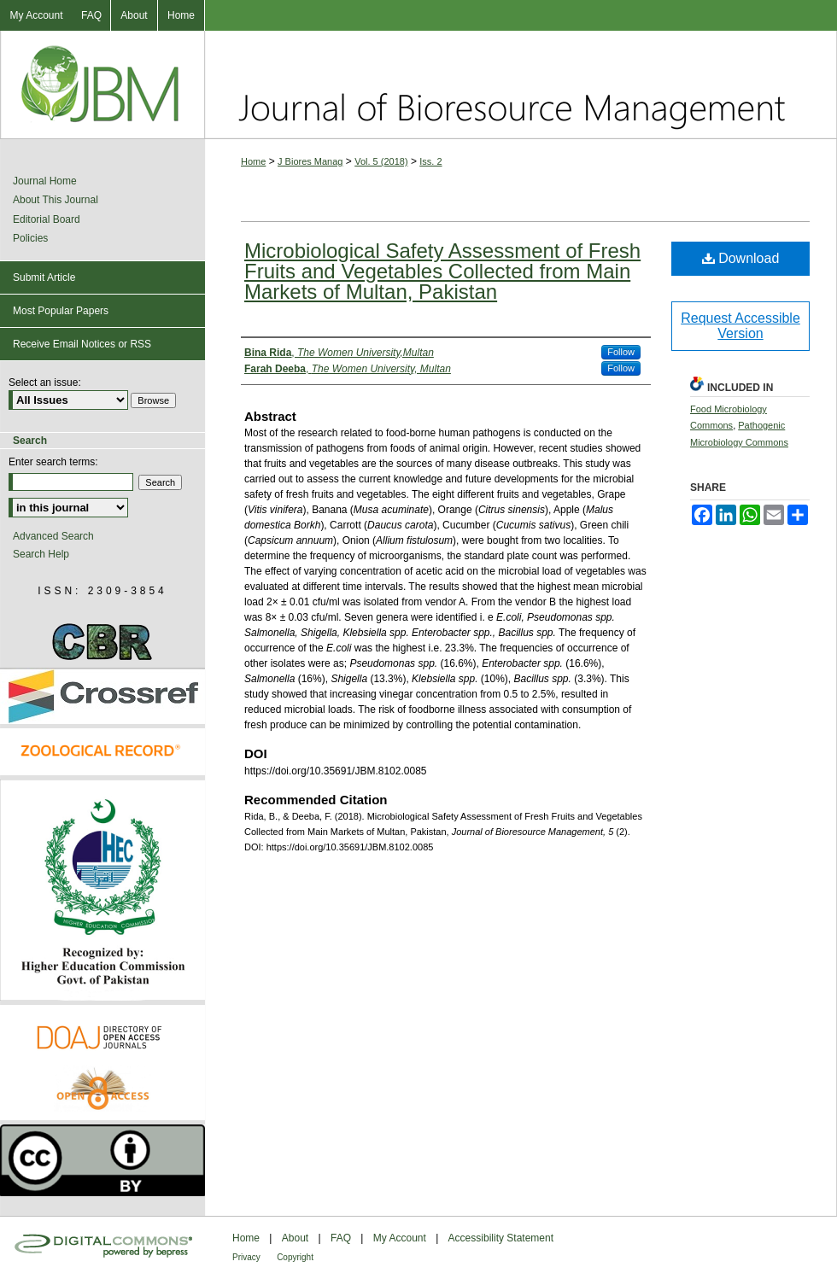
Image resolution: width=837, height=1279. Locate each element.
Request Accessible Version (740, 326)
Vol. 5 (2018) (380, 161)
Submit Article (44, 277)
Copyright (295, 1257)
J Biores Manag (310, 161)
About (295, 1238)
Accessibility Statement (500, 1238)
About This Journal (55, 200)
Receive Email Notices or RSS (82, 344)
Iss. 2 (430, 161)
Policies (30, 238)
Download (741, 258)
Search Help (41, 554)
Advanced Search (53, 536)
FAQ (341, 1238)
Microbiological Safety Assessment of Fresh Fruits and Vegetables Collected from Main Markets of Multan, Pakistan (442, 271)
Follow (621, 352)
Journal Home (45, 181)
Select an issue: (45, 382)
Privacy (246, 1257)
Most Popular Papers (60, 311)
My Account (399, 1238)
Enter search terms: (53, 462)
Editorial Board (46, 219)
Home (253, 161)
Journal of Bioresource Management (521, 84)
